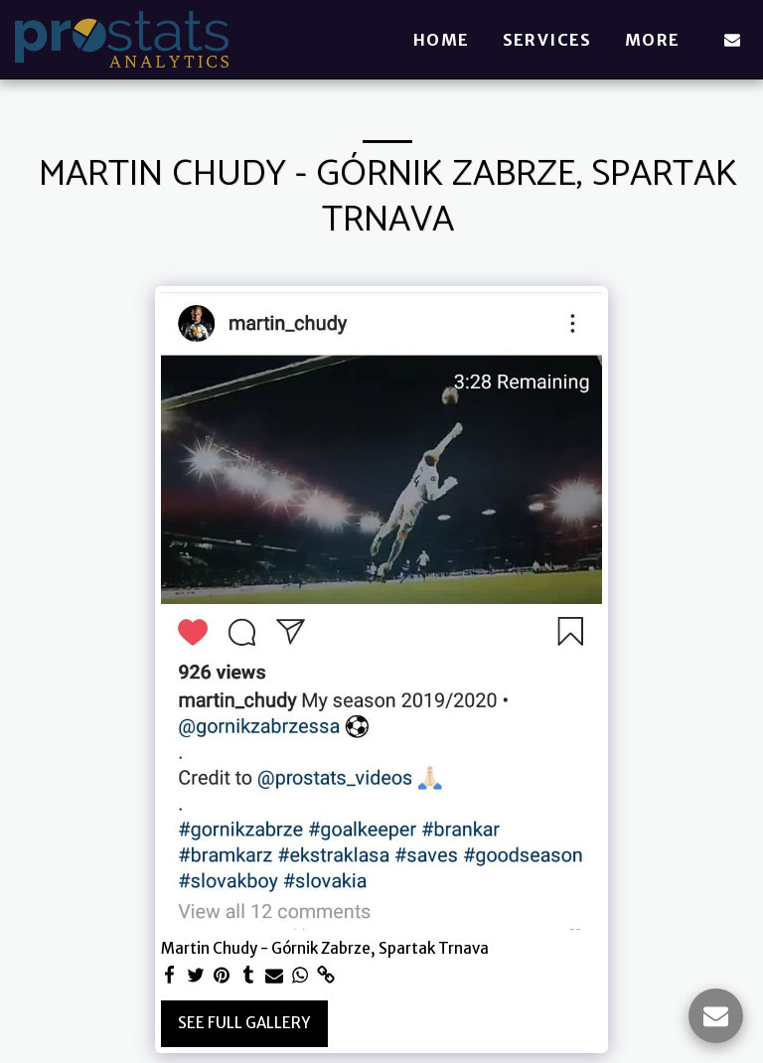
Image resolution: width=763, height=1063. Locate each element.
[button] (732, 40)
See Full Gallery (244, 1022)
